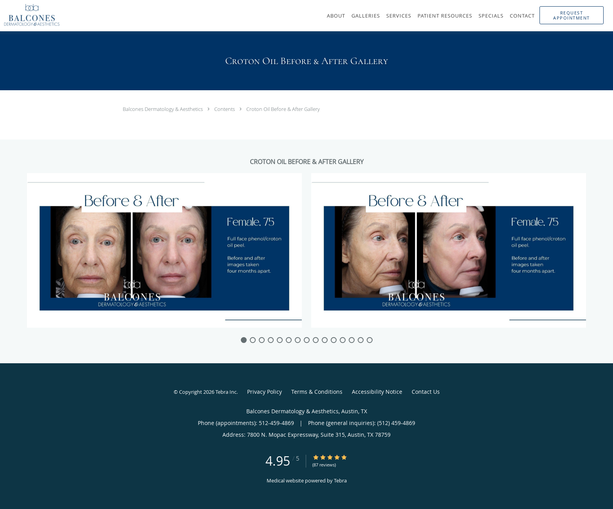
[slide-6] (298, 340)
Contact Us (426, 391)
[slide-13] (360, 340)
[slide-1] (253, 340)
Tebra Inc (226, 391)
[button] (572, 15)
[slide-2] (262, 340)
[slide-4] (280, 340)
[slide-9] (325, 340)
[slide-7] (307, 340)
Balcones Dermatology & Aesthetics (163, 109)
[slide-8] (316, 340)
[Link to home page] (30, 15)
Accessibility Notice (377, 391)
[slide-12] (352, 340)
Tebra (340, 480)
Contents (225, 109)
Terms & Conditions (316, 391)
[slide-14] (369, 340)
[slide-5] (289, 340)
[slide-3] (271, 340)
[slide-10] (334, 340)
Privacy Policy (264, 391)
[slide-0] (244, 340)
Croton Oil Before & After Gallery (283, 109)
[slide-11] (343, 340)
